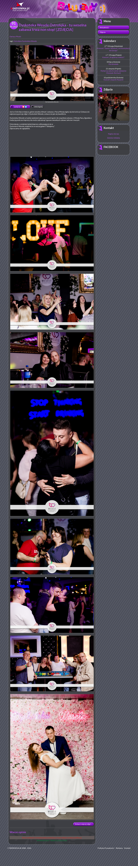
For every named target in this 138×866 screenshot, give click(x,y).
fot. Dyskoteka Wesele (52, 74)
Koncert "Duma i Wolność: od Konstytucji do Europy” (113, 49)
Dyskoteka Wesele (29, 41)
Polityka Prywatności (106, 848)
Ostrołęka (17, 41)
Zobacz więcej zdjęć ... (83, 824)
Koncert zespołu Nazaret (113, 80)
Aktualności (104, 27)
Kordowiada (113, 64)
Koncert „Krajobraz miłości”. (113, 57)
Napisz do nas (113, 134)
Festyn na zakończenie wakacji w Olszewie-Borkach (113, 72)
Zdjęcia (102, 32)
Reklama (119, 848)
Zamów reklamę (113, 138)
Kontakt (109, 127)
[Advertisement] (75, 140)
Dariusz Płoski (15, 36)
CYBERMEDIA (13, 848)
